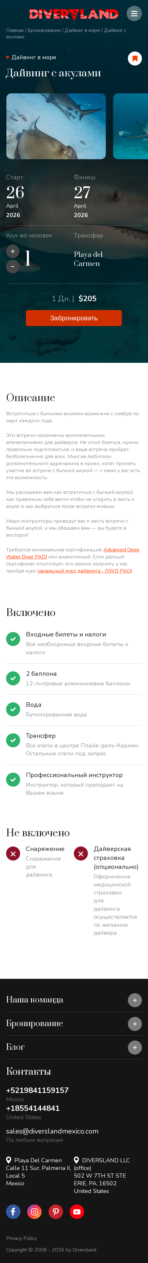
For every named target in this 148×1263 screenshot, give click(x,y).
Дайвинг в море (82, 30)
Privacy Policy (21, 1238)
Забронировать (74, 318)
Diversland (84, 1249)
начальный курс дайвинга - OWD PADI (84, 570)
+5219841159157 (37, 1090)
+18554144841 (33, 1108)
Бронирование (44, 30)
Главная (15, 30)
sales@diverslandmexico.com (52, 1131)
